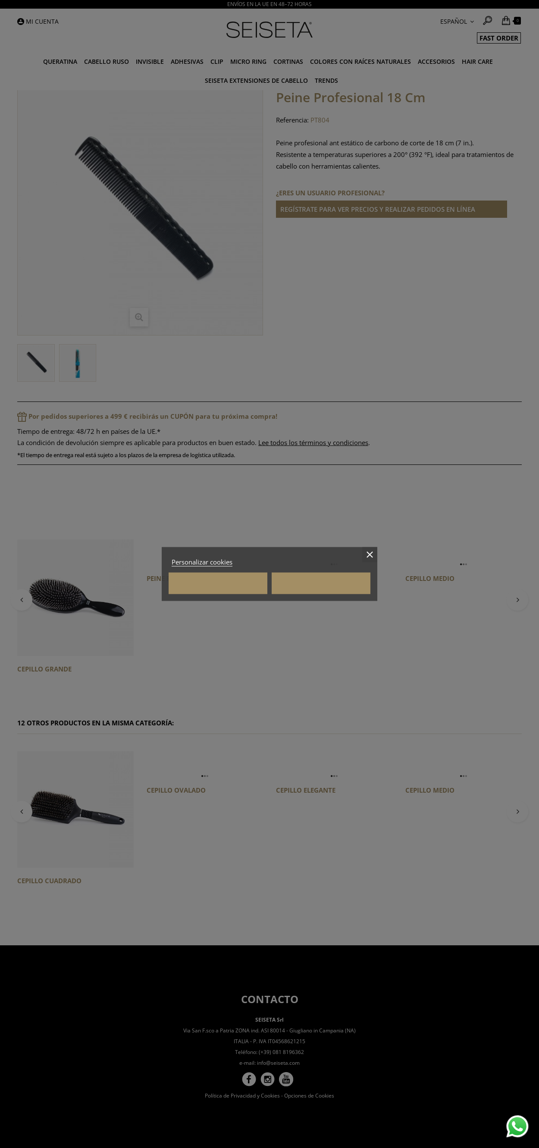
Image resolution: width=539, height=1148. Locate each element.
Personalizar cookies (202, 562)
